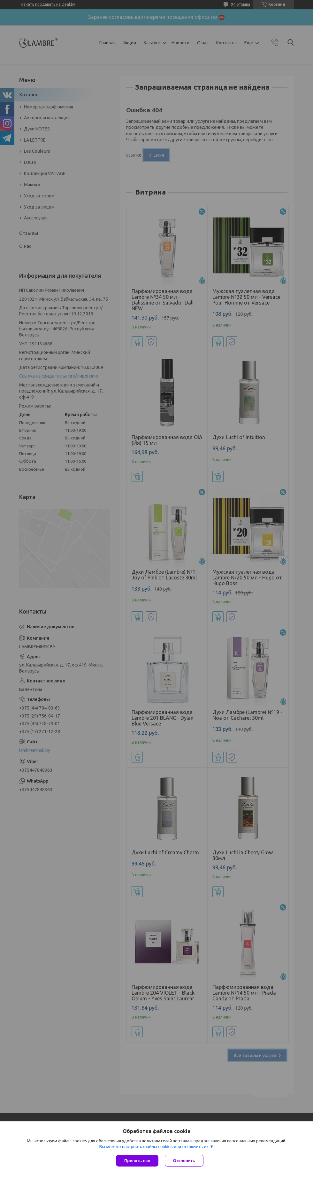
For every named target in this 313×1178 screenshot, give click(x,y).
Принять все (137, 1160)
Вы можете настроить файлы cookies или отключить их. (154, 1146)
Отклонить (184, 1160)
